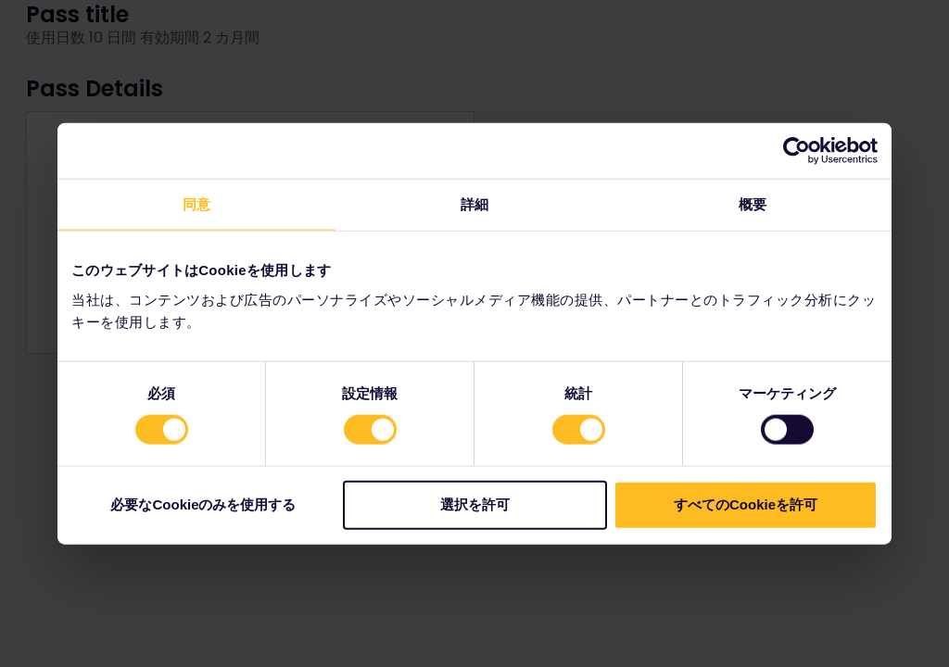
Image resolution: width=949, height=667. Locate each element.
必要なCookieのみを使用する (203, 503)
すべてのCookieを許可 (745, 503)
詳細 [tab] (474, 204)
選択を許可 (475, 503)
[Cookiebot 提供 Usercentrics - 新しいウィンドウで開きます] (796, 151)
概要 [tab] (752, 204)
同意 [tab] (196, 204)
